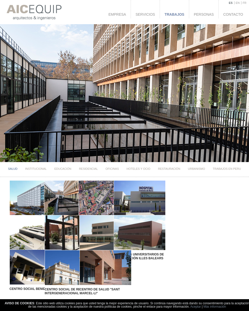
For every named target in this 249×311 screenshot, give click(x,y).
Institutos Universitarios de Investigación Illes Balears (127, 252)
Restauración (169, 168)
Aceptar (195, 306)
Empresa (117, 14)
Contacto (233, 14)
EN (238, 2)
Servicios (145, 14)
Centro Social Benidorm (29, 281)
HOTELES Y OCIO (138, 168)
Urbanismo (196, 168)
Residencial (88, 168)
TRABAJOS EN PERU (227, 168)
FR (244, 2)
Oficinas (112, 168)
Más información (214, 306)
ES (231, 2)
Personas (204, 14)
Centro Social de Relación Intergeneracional (63, 283)
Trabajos (174, 14)
